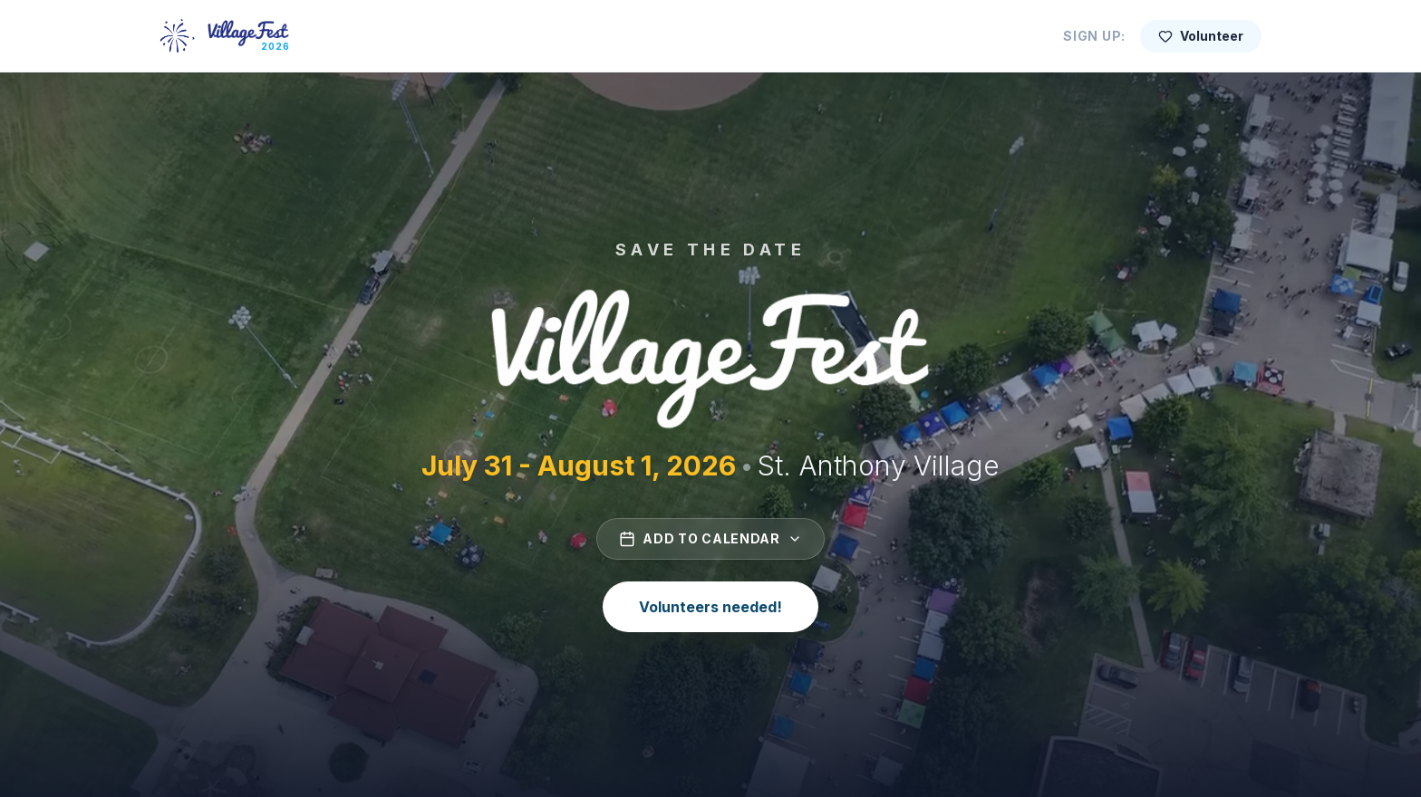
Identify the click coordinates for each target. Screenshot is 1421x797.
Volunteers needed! (710, 607)
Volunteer (1200, 35)
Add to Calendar (710, 539)
